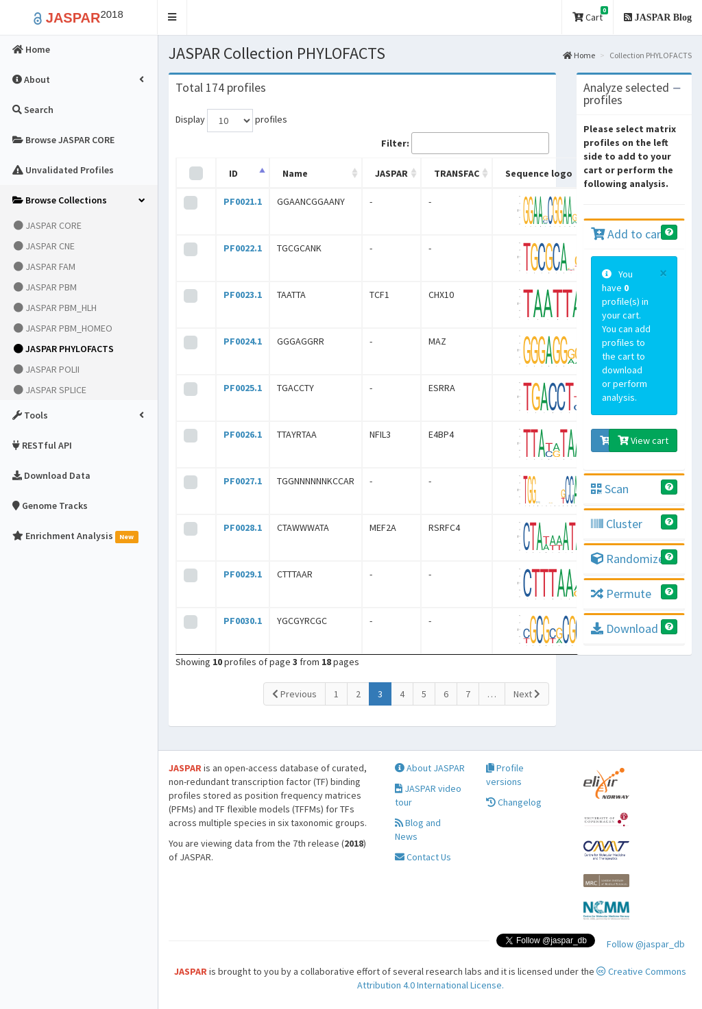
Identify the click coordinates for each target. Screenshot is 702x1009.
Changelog (514, 802)
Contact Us (423, 857)
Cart (590, 14)
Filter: (465, 143)
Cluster (616, 524)
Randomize (627, 558)
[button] (172, 17)
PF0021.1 (242, 201)
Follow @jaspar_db (646, 944)
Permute (621, 593)
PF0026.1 (242, 434)
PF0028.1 (242, 527)
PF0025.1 (242, 388)
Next (526, 694)
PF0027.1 (242, 481)
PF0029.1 (242, 574)
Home (579, 55)
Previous (294, 694)
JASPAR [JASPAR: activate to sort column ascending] (391, 173)
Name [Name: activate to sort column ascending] (295, 173)
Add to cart (628, 234)
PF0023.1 (242, 294)
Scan (610, 489)
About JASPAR (430, 768)
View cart (643, 440)
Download (624, 628)
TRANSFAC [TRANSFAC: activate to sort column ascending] (456, 173)
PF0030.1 (242, 620)
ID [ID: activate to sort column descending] (233, 173)
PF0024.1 (242, 341)
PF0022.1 (242, 248)
